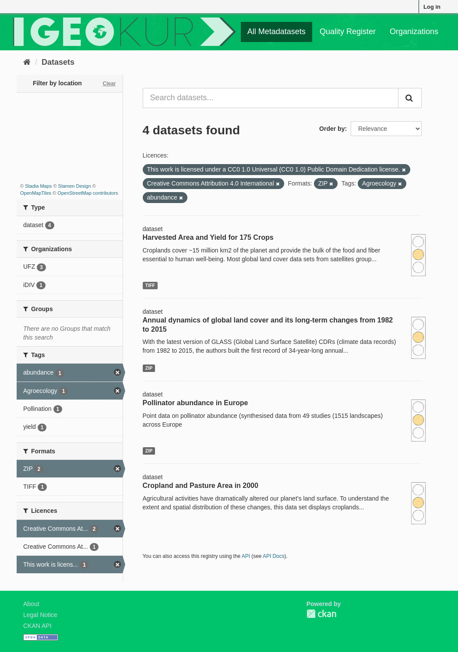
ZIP (148, 368)
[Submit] (410, 98)
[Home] (27, 62)
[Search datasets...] (271, 98)
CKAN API (37, 625)
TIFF (150, 285)
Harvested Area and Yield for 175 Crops (208, 237)
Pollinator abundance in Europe (195, 403)
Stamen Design (74, 186)
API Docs (274, 556)
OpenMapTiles (35, 193)
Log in (431, 7)
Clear (109, 84)
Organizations (414, 31)
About (31, 603)
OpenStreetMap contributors (87, 193)
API (246, 556)
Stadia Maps (38, 186)
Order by (332, 128)
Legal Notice (40, 614)
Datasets (58, 62)
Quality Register (348, 31)
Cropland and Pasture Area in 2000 (200, 485)
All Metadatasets (276, 31)
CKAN (321, 613)
